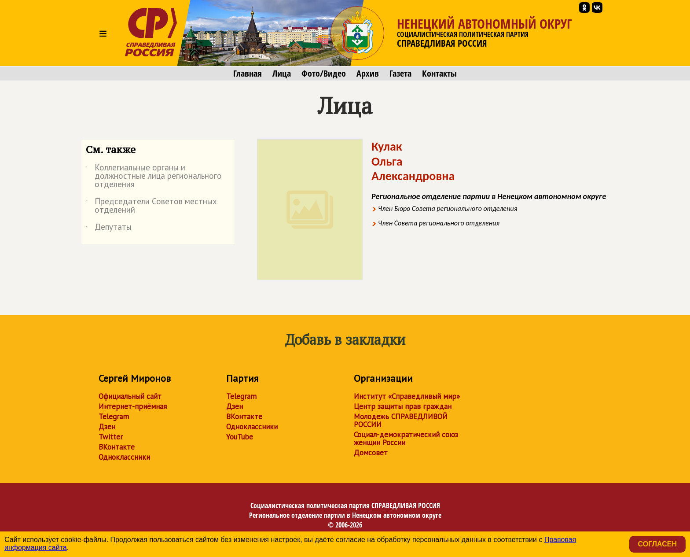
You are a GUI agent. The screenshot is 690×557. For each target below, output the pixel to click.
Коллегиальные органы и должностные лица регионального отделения (154, 176)
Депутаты (109, 228)
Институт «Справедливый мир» (407, 396)
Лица (281, 73)
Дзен (107, 427)
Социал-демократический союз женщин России (406, 438)
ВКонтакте (117, 447)
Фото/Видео (323, 73)
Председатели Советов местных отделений (151, 206)
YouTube (239, 437)
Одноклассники (124, 457)
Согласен (657, 544)
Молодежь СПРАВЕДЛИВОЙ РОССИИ (401, 420)
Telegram (114, 417)
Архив (367, 73)
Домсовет (371, 453)
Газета (400, 73)
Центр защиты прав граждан (402, 406)
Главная (247, 73)
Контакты (439, 73)
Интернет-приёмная (133, 406)
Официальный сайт (130, 396)
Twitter (111, 437)
